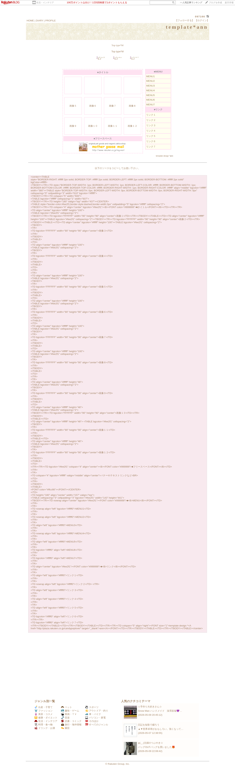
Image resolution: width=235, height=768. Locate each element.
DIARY (39, 20)
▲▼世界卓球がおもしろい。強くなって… (160, 729)
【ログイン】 (202, 20)
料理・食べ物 (43, 724)
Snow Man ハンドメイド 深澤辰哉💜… (160, 710)
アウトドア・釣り (96, 710)
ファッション (43, 710)
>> (191, 2)
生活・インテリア (45, 2)
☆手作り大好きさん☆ (150, 706)
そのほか (92, 721)
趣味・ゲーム (70, 710)
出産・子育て (43, 707)
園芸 (65, 728)
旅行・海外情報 (71, 724)
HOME (30, 20)
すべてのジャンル (96, 724)
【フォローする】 (184, 20)
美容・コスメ (43, 714)
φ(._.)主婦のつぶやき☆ (150, 742)
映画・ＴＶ (69, 714)
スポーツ (92, 707)
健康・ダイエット (45, 717)
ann (171, 156)
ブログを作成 (215, 2)
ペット (66, 707)
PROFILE (50, 20)
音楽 (65, 717)
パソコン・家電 (95, 717)
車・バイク (93, 714)
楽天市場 (229, 2)
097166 (200, 16)
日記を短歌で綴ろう (148, 724)
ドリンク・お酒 (44, 728)
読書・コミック (71, 721)
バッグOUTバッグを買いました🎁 (156, 747)
